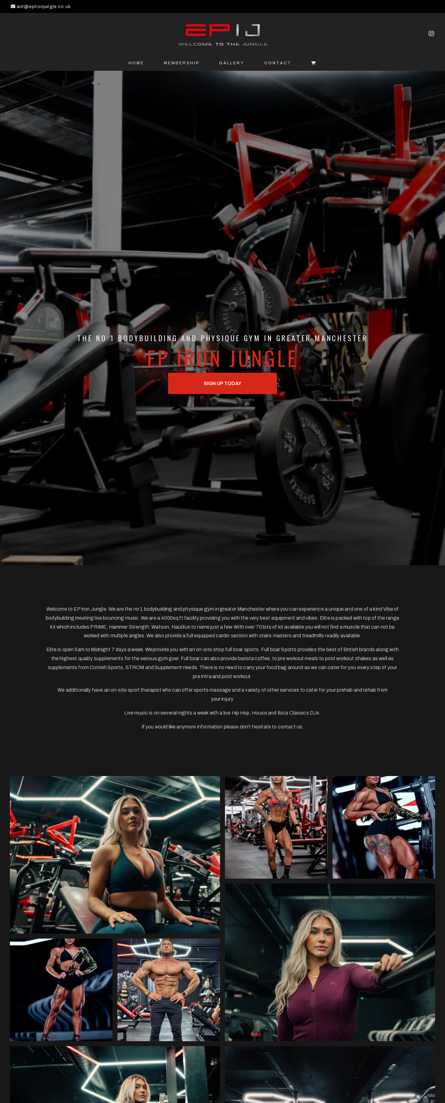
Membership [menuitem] (181, 63)
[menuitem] (313, 63)
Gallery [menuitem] (231, 63)
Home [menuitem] (136, 63)
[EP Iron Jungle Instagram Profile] (431, 34)
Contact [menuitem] (277, 63)
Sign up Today (222, 383)
